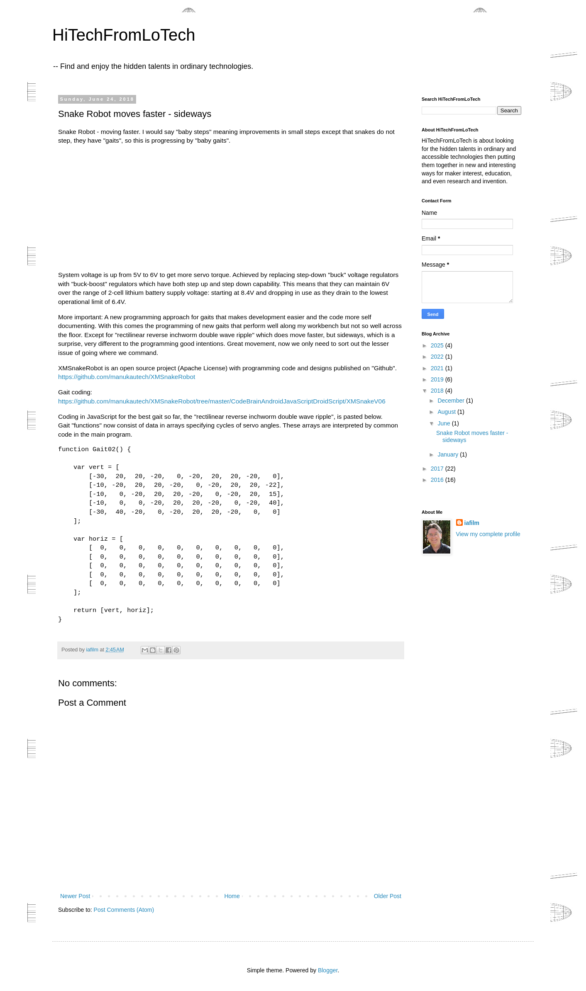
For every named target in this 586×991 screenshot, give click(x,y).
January (448, 454)
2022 (438, 356)
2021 (438, 368)
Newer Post (75, 896)
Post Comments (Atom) (124, 909)
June (444, 423)
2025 (438, 345)
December (451, 400)
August (447, 411)
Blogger (327, 970)
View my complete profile (488, 534)
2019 (438, 379)
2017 (438, 468)
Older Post (387, 896)
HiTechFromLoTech (123, 35)
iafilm (472, 523)
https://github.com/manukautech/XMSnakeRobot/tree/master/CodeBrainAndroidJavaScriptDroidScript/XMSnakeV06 (222, 401)
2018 (438, 390)
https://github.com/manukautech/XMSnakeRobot (126, 376)
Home (231, 896)
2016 (438, 479)
